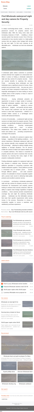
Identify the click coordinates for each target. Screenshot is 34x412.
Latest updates (19, 12)
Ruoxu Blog (5, 2)
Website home (12, 12)
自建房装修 (4, 399)
